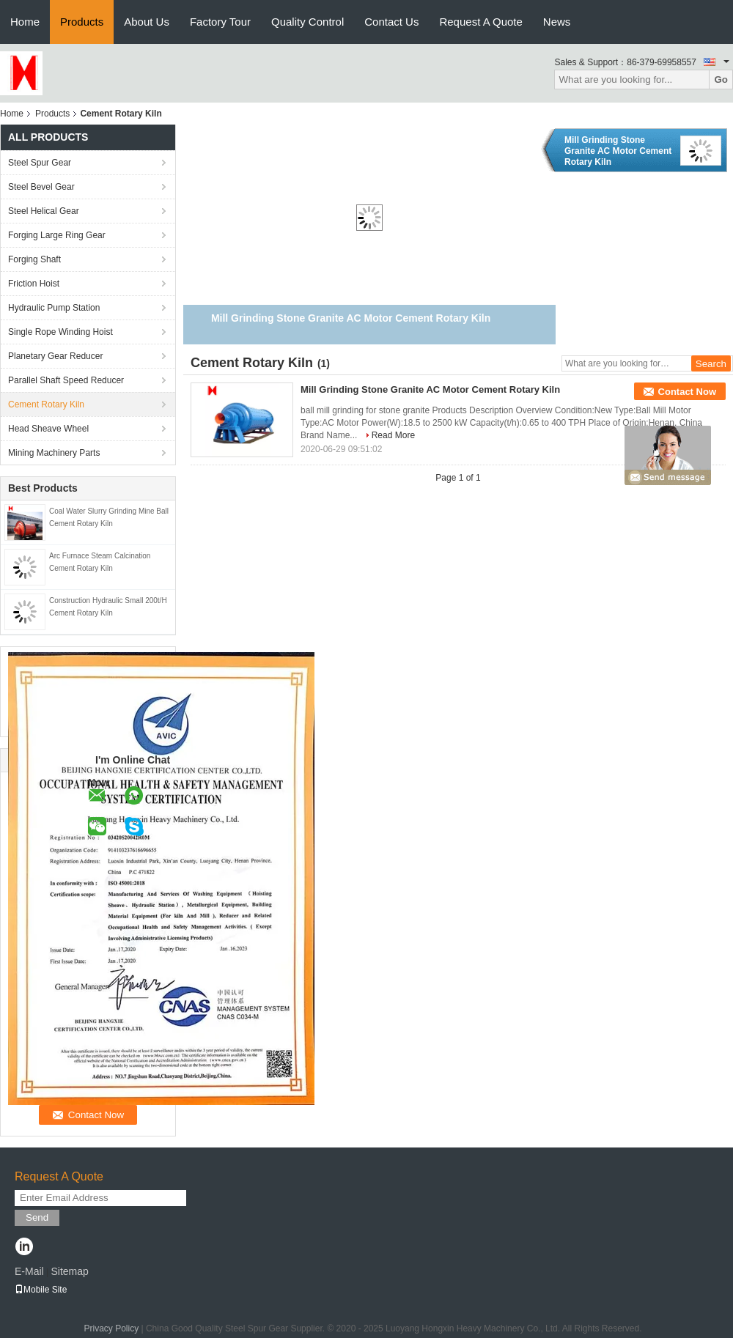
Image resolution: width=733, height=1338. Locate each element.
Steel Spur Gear (39, 163)
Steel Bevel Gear (41, 187)
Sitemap (69, 1271)
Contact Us (391, 21)
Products (81, 21)
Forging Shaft (34, 259)
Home (25, 21)
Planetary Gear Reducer (55, 356)
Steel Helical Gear (43, 211)
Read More (393, 435)
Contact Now (687, 391)
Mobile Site (41, 1290)
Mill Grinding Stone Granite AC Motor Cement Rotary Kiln (617, 151)
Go (721, 79)
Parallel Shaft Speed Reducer (66, 380)
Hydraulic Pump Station (54, 308)
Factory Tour (220, 21)
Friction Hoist (33, 283)
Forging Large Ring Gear (57, 235)
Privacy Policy (111, 1328)
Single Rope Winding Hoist (60, 332)
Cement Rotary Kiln (46, 404)
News (557, 21)
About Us (146, 21)
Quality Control (307, 21)
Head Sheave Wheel (48, 429)
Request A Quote (480, 21)
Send (37, 1217)
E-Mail (29, 1271)
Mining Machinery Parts (54, 453)
